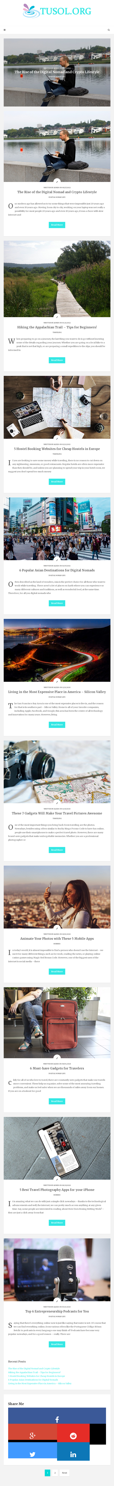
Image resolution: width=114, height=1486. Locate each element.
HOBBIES (57, 944)
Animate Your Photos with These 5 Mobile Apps (57, 938)
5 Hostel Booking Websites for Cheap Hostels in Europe (57, 449)
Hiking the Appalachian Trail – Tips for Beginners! (57, 327)
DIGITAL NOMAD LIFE (57, 197)
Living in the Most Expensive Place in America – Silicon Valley (57, 692)
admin (56, 188)
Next (64, 1475)
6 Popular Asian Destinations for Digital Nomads (57, 570)
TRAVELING (57, 332)
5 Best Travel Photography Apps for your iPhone (57, 1190)
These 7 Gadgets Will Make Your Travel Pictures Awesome (57, 813)
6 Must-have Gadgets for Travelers (57, 1068)
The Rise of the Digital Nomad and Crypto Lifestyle (57, 192)
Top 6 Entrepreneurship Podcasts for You (57, 1311)
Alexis (56, 444)
